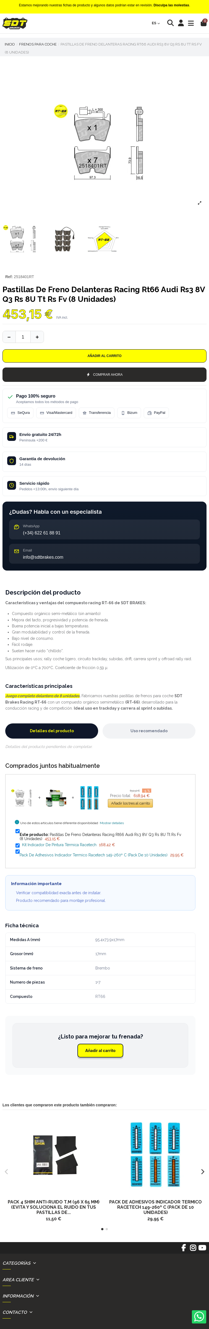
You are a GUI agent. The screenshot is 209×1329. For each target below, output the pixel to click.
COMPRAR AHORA (104, 375)
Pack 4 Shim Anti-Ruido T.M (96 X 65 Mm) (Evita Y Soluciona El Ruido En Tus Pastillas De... (54, 1207)
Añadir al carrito (104, 356)
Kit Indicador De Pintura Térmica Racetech (59, 845)
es (156, 23)
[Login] (181, 23)
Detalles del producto (52, 731)
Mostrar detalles (112, 823)
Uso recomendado (149, 731)
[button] (102, 1229)
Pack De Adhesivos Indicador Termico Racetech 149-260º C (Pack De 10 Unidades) (94, 855)
